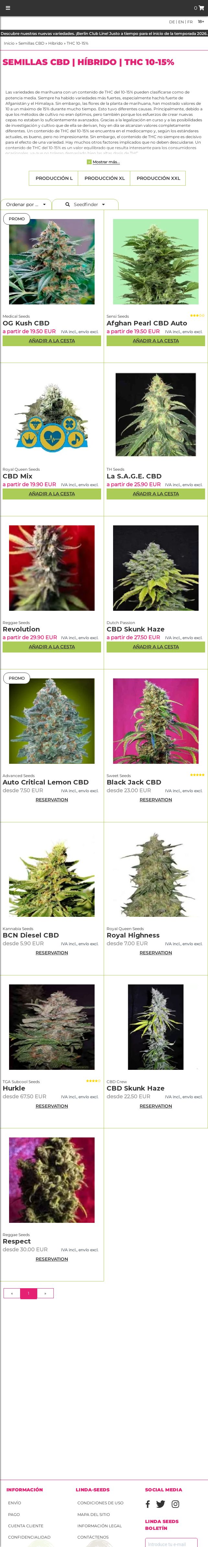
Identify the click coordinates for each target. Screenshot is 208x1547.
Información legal (99, 1525)
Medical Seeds (16, 316)
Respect (17, 1241)
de (172, 21)
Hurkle (14, 1088)
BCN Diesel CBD (31, 935)
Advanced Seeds (19, 775)
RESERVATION (52, 800)
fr (189, 21)
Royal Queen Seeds (21, 469)
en (180, 21)
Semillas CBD (31, 43)
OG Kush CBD (26, 323)
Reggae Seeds (16, 622)
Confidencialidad (29, 1537)
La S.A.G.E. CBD (134, 476)
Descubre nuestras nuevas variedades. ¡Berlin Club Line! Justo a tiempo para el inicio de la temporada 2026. (104, 33)
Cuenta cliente (25, 1525)
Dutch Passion (121, 622)
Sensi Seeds (118, 316)
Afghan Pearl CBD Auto (147, 323)
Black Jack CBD (134, 782)
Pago (14, 1514)
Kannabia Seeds (18, 928)
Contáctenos (93, 1537)
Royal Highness (133, 935)
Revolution (21, 629)
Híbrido (55, 43)
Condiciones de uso (100, 1502)
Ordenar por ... (24, 204)
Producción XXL (157, 178)
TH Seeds (115, 469)
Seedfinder (85, 204)
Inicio (9, 43)
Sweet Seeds (119, 775)
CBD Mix (17, 476)
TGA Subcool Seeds (21, 1081)
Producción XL (104, 178)
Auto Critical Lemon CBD (46, 782)
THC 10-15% (77, 43)
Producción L (53, 178)
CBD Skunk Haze (136, 629)
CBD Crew (117, 1081)
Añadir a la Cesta (52, 341)
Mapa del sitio (93, 1514)
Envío (14, 1502)
